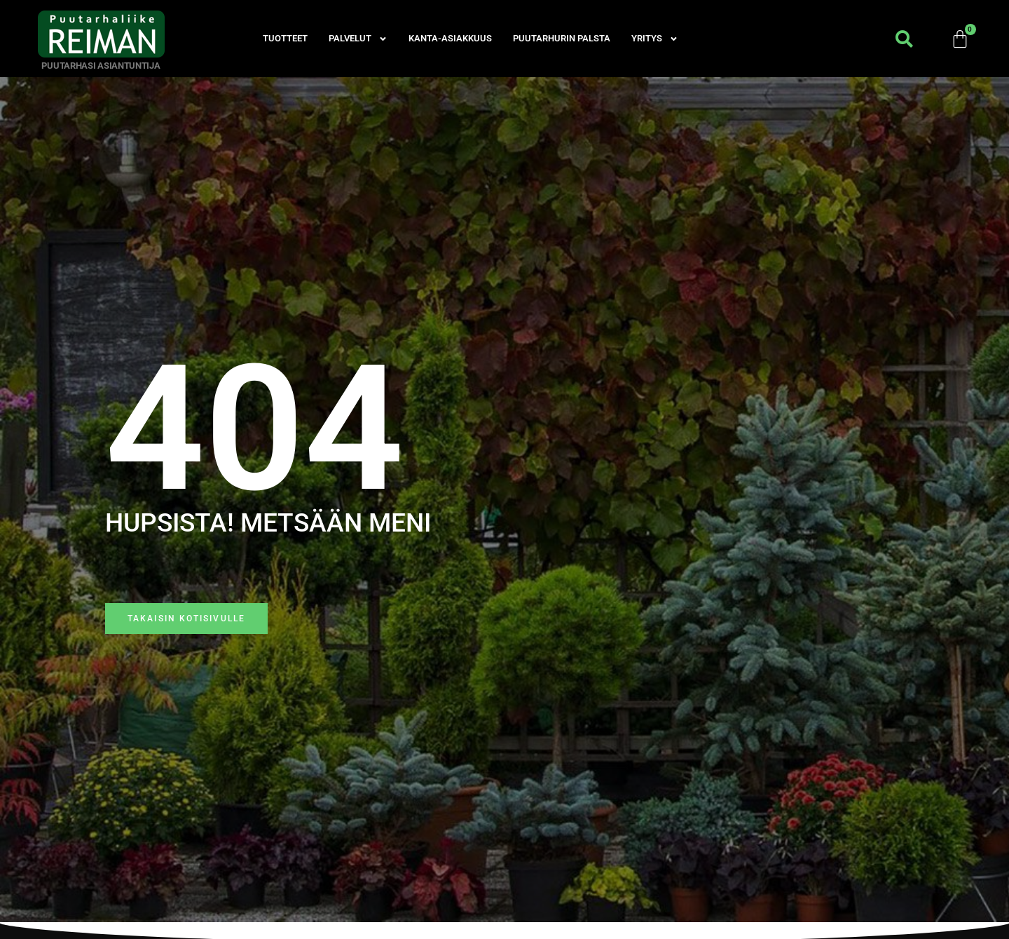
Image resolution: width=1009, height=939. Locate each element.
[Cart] (960, 38)
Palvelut (358, 38)
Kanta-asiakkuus (450, 38)
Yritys (654, 38)
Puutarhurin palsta (561, 38)
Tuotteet (285, 38)
